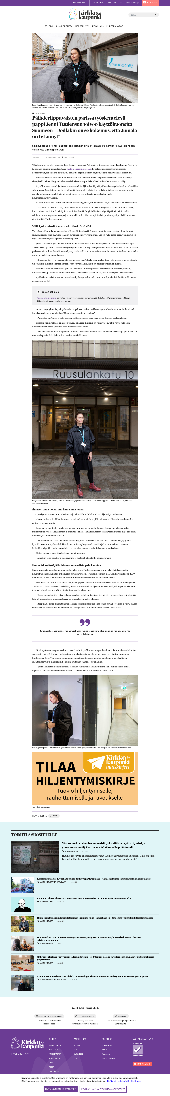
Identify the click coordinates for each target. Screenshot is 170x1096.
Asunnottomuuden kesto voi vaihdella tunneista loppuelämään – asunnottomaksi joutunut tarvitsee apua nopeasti (92, 976)
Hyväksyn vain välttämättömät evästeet (103, 1089)
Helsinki (77, 1045)
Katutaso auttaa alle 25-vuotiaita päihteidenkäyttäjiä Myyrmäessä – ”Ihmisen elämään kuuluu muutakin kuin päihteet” (94, 879)
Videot (51, 1067)
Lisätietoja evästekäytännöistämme (124, 1081)
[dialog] (85, 1085)
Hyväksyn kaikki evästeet (60, 1089)
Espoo (76, 1049)
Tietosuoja (106, 1054)
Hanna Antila (54, 157)
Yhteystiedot (107, 1045)
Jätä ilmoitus (97, 3)
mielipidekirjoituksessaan (79, 169)
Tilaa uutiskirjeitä (108, 1058)
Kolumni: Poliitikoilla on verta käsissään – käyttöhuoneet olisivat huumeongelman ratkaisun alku (84, 898)
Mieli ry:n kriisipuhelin (46, 297)
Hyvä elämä (53, 1049)
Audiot (51, 1062)
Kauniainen (78, 1054)
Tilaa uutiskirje (132, 3)
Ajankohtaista (55, 1045)
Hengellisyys (54, 1058)
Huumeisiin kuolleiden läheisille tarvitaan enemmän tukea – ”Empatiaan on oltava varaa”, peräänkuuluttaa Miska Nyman (95, 918)
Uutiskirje (122, 1016)
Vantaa (77, 1058)
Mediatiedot (106, 1049)
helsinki (55, 816)
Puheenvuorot (55, 1054)
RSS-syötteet (54, 1071)
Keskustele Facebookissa (50, 1016)
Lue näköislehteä (80, 3)
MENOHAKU (152, 3)
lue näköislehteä (142, 1038)
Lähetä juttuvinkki (114, 3)
